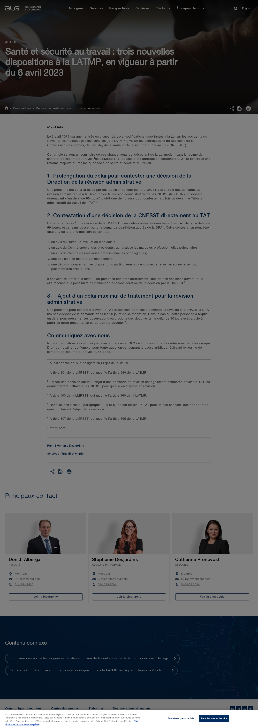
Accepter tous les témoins (214, 720)
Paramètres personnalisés (181, 720)
